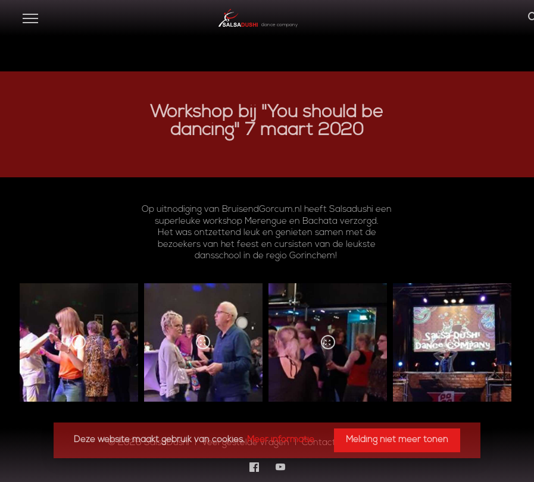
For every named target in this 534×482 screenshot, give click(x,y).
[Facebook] (254, 467)
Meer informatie (280, 440)
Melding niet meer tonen (397, 440)
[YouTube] (280, 467)
